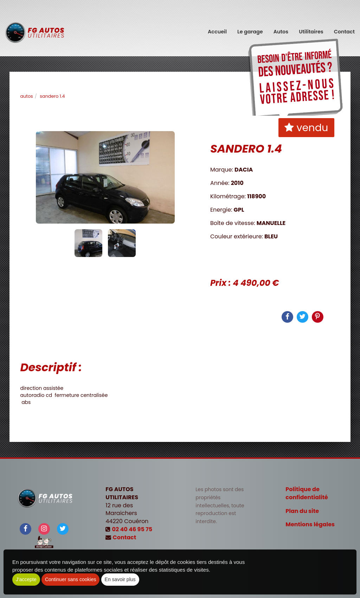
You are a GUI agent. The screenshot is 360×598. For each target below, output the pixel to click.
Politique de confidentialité (306, 493)
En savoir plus (120, 579)
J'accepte (26, 579)
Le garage (250, 28)
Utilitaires (311, 28)
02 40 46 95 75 (132, 529)
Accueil (217, 28)
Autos (281, 28)
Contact (344, 28)
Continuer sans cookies (70, 579)
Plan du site (302, 511)
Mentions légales (310, 524)
